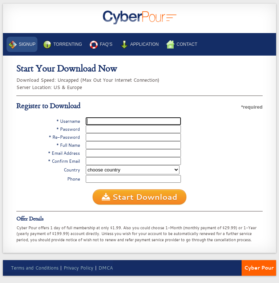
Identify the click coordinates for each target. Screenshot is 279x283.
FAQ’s (101, 44)
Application (139, 44)
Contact (181, 44)
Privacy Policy (78, 268)
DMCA (105, 268)
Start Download (139, 197)
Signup (22, 44)
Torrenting (62, 44)
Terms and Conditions (34, 268)
